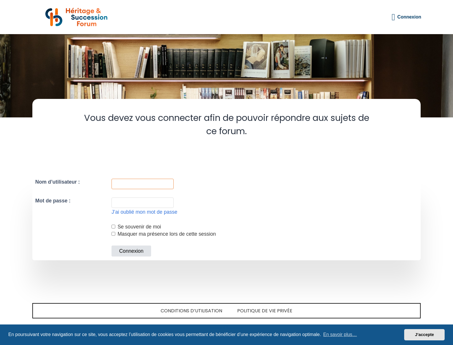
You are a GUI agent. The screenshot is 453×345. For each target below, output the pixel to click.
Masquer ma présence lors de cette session (164, 234)
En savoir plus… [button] (340, 334)
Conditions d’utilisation (191, 310)
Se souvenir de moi (136, 227)
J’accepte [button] (424, 334)
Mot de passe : (52, 201)
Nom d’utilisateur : (57, 182)
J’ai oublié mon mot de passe (144, 212)
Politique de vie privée (264, 310)
